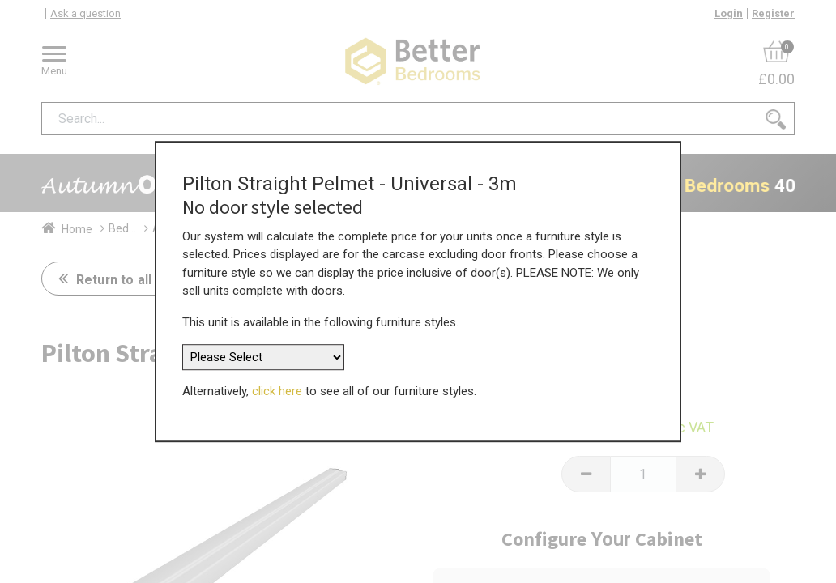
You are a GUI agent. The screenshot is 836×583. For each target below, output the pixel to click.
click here (277, 387)
